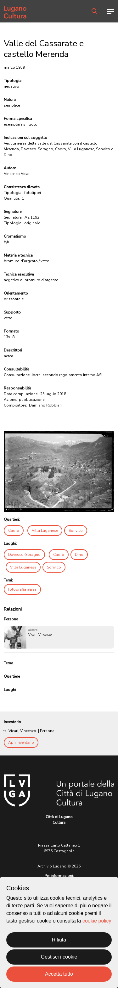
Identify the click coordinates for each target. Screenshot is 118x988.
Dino (79, 554)
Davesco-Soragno (24, 554)
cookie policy (96, 920)
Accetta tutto (59, 974)
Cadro (13, 530)
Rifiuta (59, 939)
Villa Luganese (45, 530)
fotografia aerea (22, 589)
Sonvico (76, 530)
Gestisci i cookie (59, 957)
